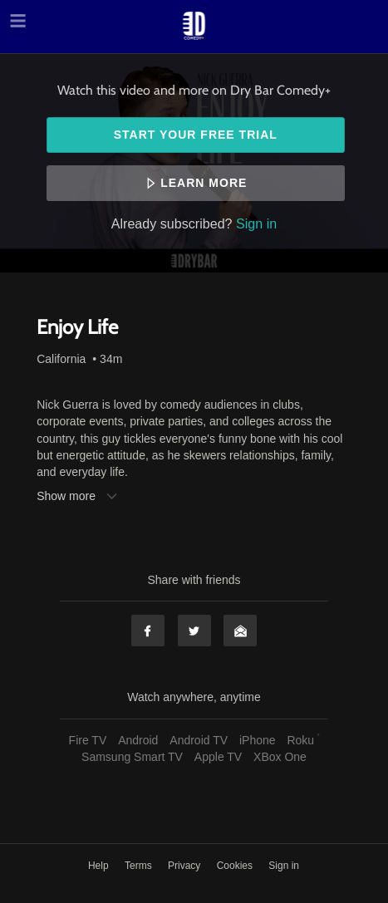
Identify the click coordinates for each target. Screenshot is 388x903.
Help (99, 865)
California (61, 359)
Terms (140, 865)
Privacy (186, 865)
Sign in (256, 223)
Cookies (236, 865)
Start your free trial (195, 134)
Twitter (194, 630)
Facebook (147, 630)
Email (240, 630)
